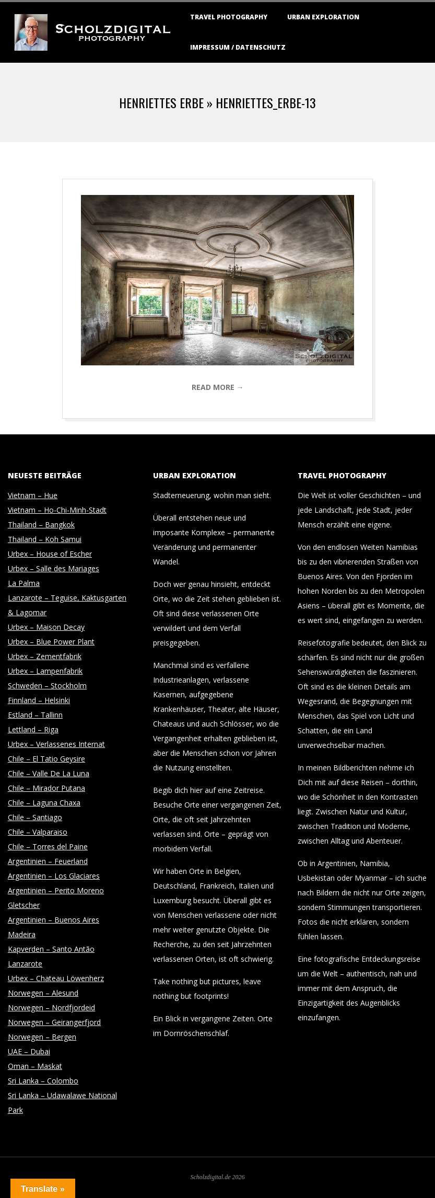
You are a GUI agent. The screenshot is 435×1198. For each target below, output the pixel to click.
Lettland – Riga (33, 729)
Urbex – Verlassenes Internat (56, 744)
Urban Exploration (323, 17)
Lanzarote (25, 964)
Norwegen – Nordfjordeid (51, 1007)
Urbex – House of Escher (50, 554)
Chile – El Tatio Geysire (46, 759)
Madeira (22, 934)
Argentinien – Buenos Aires (53, 920)
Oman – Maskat (35, 1066)
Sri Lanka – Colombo (43, 1081)
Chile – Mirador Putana (46, 788)
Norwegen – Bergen (42, 1037)
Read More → (218, 387)
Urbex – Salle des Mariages (53, 568)
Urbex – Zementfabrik (44, 656)
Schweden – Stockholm (47, 685)
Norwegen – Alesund (43, 993)
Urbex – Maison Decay (46, 627)
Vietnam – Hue (32, 495)
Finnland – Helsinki (39, 700)
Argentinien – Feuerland (48, 861)
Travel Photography (228, 17)
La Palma (24, 583)
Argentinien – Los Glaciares (54, 876)
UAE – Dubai (29, 1051)
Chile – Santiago (35, 817)
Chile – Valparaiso (37, 832)
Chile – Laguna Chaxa (44, 803)
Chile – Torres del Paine (48, 846)
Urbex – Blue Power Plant (51, 642)
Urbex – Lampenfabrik (45, 671)
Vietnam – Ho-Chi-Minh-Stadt (57, 510)
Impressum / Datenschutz (238, 47)
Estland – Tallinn (35, 715)
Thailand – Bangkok (41, 524)
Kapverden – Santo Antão (51, 949)
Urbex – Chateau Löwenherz (56, 978)
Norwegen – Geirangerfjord (54, 1022)
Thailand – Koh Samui (44, 539)
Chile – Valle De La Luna (48, 773)
